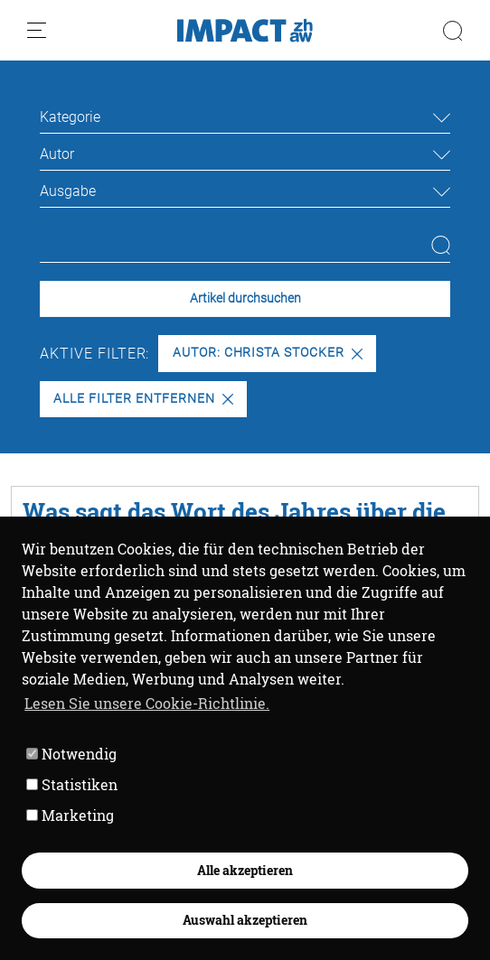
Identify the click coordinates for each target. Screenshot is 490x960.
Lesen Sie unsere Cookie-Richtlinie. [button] (146, 703)
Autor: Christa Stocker (268, 352)
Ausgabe (68, 191)
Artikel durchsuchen (245, 298)
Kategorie (70, 117)
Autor (57, 154)
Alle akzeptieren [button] (245, 870)
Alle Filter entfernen (142, 398)
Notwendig (71, 753)
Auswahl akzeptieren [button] (245, 919)
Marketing (70, 815)
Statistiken (72, 784)
